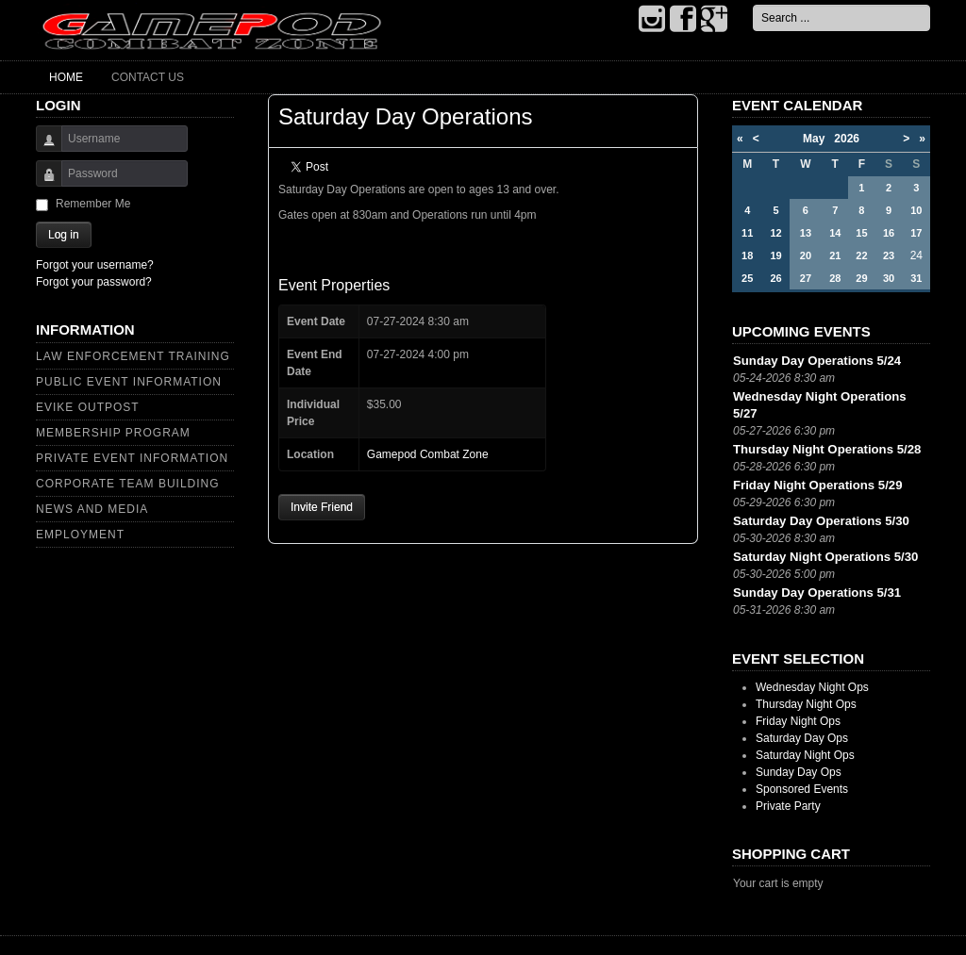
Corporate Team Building (128, 483)
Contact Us (147, 77)
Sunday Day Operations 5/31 (817, 592)
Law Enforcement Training (133, 356)
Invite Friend (322, 507)
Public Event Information (129, 381)
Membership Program (113, 432)
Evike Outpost (88, 407)
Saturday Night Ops (805, 755)
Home (66, 77)
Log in (63, 234)
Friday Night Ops (798, 721)
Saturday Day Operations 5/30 (821, 521)
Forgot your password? (94, 281)
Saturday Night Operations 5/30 (825, 557)
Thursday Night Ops (806, 704)
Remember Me (93, 203)
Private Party (788, 806)
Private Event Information (132, 458)
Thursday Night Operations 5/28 (827, 449)
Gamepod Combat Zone (428, 454)
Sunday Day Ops (798, 772)
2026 (846, 138)
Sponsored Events (802, 789)
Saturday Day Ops (802, 738)
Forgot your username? (95, 265)
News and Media (92, 509)
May (818, 138)
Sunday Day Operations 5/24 (817, 361)
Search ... (753, 5)
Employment (80, 534)
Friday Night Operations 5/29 (818, 485)
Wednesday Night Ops (812, 687)
